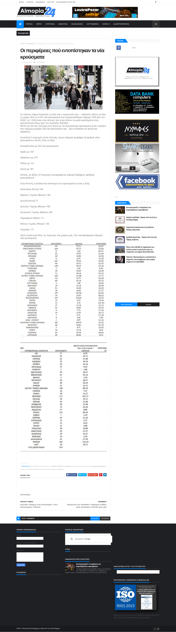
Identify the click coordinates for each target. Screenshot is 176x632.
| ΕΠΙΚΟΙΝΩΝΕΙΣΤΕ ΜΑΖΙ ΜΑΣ (66, 2)
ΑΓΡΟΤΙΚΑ (50, 24)
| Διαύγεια (50, 2)
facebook (105, 518)
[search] (89, 539)
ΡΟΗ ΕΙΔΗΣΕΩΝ (126, 304)
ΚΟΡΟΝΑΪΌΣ (30, 44)
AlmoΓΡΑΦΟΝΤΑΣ (121, 24)
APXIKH (21, 2)
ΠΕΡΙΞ (39, 24)
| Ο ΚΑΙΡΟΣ (29, 2)
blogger (95, 518)
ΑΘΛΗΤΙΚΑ (63, 24)
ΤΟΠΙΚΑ (29, 24)
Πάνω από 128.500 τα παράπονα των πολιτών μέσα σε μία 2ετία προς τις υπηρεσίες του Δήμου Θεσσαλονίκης (140, 249)
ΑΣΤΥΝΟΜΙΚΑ (93, 24)
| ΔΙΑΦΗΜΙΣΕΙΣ (40, 2)
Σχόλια (148, 304)
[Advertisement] (64, 485)
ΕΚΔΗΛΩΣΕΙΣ (77, 24)
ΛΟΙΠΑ (105, 24)
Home (22, 44)
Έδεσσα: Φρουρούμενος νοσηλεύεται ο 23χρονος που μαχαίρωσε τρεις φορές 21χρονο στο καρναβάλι (141, 259)
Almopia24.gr (25, 466)
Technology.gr (55, 628)
